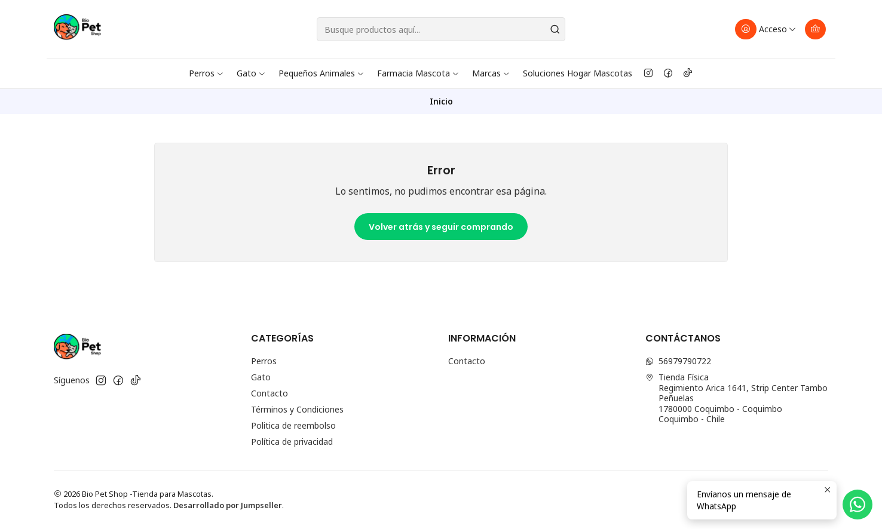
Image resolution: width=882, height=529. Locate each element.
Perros (206, 73)
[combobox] (441, 29)
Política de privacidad (292, 441)
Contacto (269, 393)
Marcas (491, 73)
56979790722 (678, 361)
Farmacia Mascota (418, 73)
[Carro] (815, 29)
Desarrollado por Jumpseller (227, 505)
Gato (251, 73)
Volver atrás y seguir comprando (441, 227)
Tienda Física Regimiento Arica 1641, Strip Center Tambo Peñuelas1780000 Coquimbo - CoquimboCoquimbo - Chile (736, 398)
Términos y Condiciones (297, 409)
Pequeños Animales (321, 73)
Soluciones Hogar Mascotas (577, 73)
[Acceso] (766, 29)
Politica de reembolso (293, 425)
